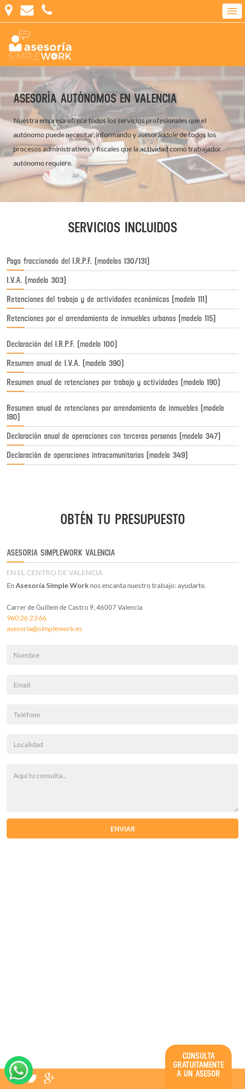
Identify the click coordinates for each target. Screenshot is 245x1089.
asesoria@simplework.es (44, 628)
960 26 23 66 (27, 617)
